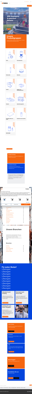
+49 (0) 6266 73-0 (27, 1)
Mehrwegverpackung (9, 210)
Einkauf (22, 387)
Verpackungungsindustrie (9, 248)
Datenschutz (6, 387)
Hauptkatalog (8, 221)
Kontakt (24, 387)
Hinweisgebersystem (13, 387)
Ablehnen (6, 204)
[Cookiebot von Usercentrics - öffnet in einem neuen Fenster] (26, 189)
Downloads (7, 222)
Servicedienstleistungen (9, 214)
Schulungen (7, 218)
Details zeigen (27, 202)
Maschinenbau (8, 247)
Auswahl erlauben (16, 204)
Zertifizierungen (18, 387)
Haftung (10, 387)
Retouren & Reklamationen (9, 217)
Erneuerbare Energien (9, 251)
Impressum (1, 387)
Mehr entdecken (5, 316)
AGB (4, 387)
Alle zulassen (25, 204)
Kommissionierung (8, 207)
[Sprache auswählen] (31, 1)
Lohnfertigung (8, 211)
